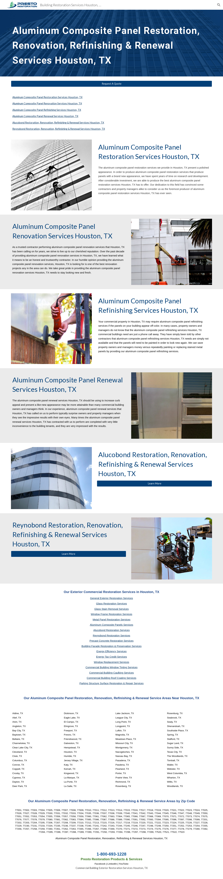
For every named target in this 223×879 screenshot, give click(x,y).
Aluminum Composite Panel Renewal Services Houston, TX (45, 116)
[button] (219, 5)
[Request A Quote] (111, 84)
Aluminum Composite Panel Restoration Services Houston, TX (47, 97)
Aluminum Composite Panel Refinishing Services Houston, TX (46, 109)
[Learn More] (154, 483)
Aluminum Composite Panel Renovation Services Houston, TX (47, 103)
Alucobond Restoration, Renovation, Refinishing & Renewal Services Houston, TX (58, 122)
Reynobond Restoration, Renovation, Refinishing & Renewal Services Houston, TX (58, 128)
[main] (111, 43)
